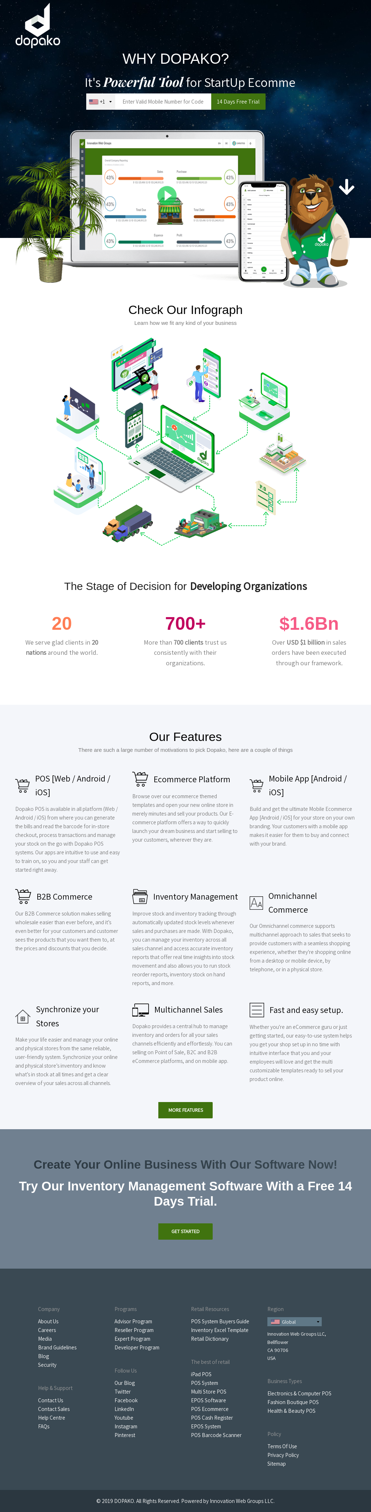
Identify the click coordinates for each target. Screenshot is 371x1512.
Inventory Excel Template (220, 1330)
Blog (43, 1356)
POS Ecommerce (210, 1409)
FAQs (43, 1426)
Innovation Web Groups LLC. (242, 1501)
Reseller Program (134, 1330)
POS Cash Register (212, 1417)
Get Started (185, 1231)
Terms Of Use (282, 1446)
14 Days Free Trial (238, 101)
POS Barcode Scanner (216, 1435)
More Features (185, 1110)
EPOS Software (208, 1400)
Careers (47, 1330)
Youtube (123, 1417)
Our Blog (124, 1382)
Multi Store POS (208, 1391)
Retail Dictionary (210, 1338)
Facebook (126, 1400)
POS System (204, 1382)
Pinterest (124, 1435)
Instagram (125, 1426)
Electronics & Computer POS (299, 1393)
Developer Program (136, 1347)
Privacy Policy (283, 1455)
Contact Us (50, 1400)
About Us (48, 1321)
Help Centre (51, 1417)
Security (47, 1364)
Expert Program (132, 1338)
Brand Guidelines (57, 1347)
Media (45, 1338)
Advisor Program (133, 1321)
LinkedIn (124, 1409)
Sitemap (276, 1463)
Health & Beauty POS (291, 1410)
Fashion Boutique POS (293, 1402)
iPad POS (201, 1374)
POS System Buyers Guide (220, 1321)
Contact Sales (54, 1409)
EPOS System (206, 1426)
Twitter (122, 1391)
